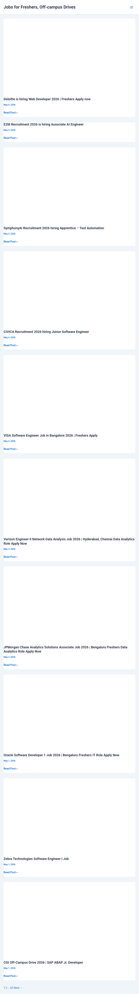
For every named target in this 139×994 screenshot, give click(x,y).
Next (18, 987)
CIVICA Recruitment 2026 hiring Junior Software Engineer (46, 332)
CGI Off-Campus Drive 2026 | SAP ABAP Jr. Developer (43, 962)
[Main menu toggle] (131, 7)
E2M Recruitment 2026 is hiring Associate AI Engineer (44, 124)
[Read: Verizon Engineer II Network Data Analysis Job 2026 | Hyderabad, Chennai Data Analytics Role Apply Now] (69, 495)
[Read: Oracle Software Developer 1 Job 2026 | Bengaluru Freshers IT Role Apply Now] (69, 711)
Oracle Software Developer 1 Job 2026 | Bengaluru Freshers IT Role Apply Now (61, 755)
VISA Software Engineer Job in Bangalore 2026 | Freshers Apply (51, 435)
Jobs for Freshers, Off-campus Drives (39, 7)
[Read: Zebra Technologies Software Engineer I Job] (69, 815)
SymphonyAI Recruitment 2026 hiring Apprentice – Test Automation (54, 228)
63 (11, 987)
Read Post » (11, 112)
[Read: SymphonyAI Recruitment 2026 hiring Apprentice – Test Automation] (69, 184)
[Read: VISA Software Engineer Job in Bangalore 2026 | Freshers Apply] (69, 391)
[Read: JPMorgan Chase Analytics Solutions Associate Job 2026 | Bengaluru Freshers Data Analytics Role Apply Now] (69, 603)
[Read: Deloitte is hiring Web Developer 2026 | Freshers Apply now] (69, 55)
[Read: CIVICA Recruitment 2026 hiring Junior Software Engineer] (69, 288)
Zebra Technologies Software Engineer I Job (36, 859)
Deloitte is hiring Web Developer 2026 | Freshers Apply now (47, 99)
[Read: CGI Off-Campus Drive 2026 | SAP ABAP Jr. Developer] (69, 919)
